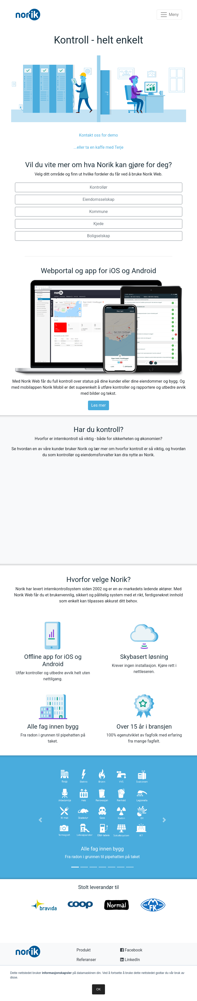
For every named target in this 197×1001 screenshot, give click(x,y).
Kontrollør (99, 187)
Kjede (99, 223)
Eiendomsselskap (98, 199)
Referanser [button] (86, 959)
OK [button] (98, 989)
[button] (40, 820)
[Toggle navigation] (169, 15)
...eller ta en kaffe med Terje (98, 147)
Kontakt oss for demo (98, 135)
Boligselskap (98, 235)
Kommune (98, 211)
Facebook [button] (131, 950)
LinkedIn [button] (130, 959)
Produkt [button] (84, 950)
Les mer (98, 405)
